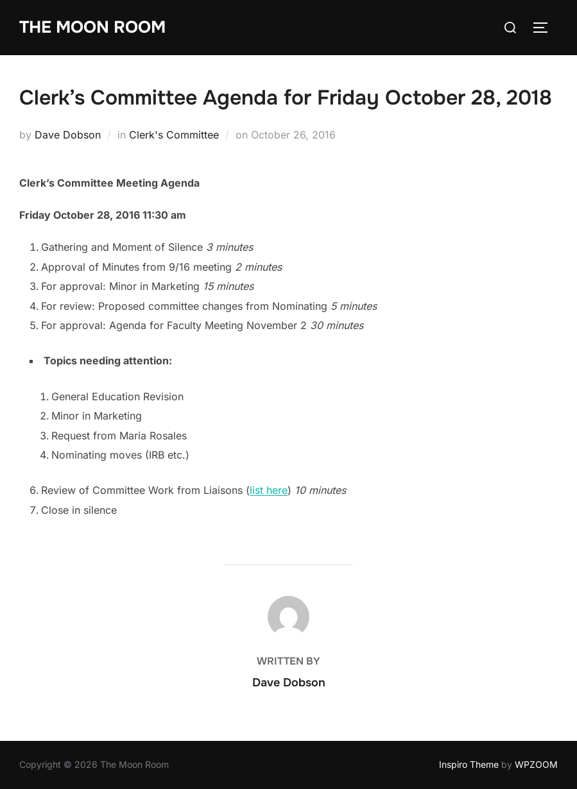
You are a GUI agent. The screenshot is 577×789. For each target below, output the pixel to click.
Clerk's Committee (174, 134)
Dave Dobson (68, 134)
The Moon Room (92, 27)
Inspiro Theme (469, 764)
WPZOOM (536, 764)
